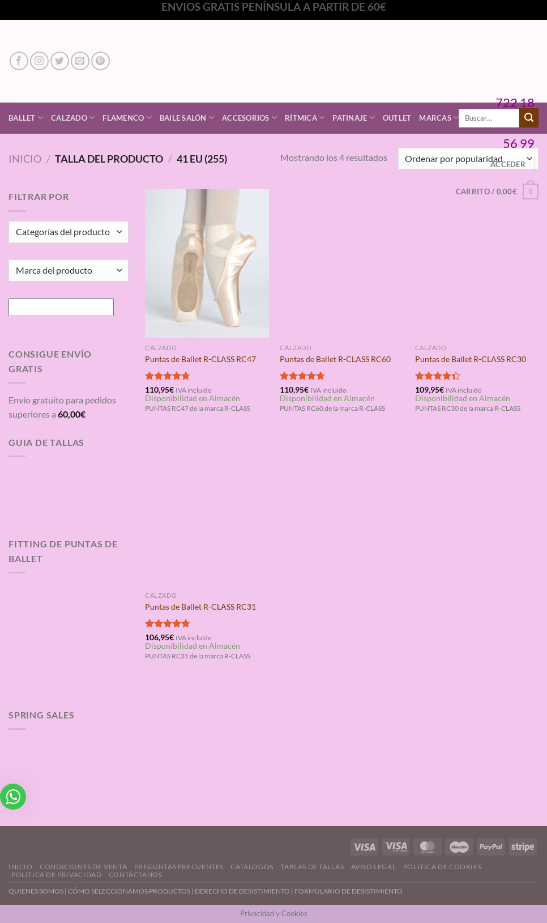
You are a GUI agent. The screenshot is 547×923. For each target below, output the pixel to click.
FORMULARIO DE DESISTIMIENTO (348, 891)
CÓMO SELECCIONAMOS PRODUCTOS (129, 891)
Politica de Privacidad (56, 874)
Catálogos (252, 866)
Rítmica (304, 117)
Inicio (24, 158)
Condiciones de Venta (83, 866)
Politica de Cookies (442, 866)
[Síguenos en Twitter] (59, 61)
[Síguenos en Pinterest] (100, 61)
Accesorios (249, 117)
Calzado (73, 117)
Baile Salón (187, 117)
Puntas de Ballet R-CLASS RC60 (335, 359)
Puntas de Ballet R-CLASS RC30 (470, 359)
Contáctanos (136, 874)
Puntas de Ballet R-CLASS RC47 (200, 359)
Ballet (25, 117)
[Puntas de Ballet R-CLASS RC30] (477, 263)
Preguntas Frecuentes (179, 866)
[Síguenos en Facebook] (19, 61)
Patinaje (353, 117)
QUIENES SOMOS (35, 891)
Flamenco (127, 117)
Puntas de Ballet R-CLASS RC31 (200, 606)
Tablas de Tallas (312, 866)
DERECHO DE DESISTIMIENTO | (244, 891)
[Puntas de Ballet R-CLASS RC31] (207, 511)
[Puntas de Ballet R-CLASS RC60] (342, 263)
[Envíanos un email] (80, 61)
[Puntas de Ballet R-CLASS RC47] (207, 263)
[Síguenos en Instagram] (39, 61)
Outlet (397, 117)
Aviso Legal (373, 866)
